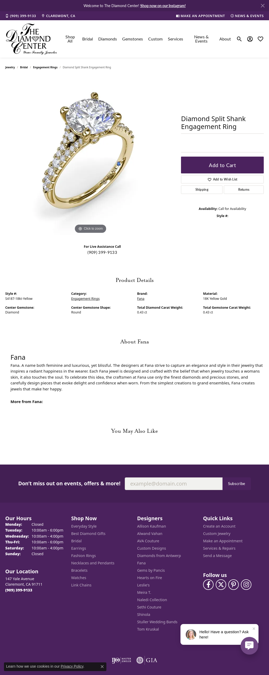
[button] (239, 39)
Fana (140, 298)
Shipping (202, 189)
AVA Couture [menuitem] (148, 540)
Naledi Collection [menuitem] (152, 599)
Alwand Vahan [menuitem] (149, 533)
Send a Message (217, 555)
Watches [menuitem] (78, 577)
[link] (20, 15)
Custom (155, 39)
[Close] (262, 5)
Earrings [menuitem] (78, 548)
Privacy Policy (72, 666)
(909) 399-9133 (102, 252)
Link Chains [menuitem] (81, 585)
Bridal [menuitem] (76, 540)
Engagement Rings (45, 67)
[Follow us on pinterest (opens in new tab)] (233, 584)
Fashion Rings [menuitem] (83, 555)
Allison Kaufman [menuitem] (151, 526)
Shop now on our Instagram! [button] (163, 5)
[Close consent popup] (102, 666)
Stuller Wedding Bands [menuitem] (157, 621)
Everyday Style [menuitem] (84, 526)
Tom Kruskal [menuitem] (148, 629)
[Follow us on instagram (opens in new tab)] (246, 584)
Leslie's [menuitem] (143, 585)
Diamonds (107, 39)
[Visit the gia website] (146, 660)
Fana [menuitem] (141, 562)
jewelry (10, 67)
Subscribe (236, 483)
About (225, 39)
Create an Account (219, 526)
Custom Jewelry (216, 533)
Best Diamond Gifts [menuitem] (88, 533)
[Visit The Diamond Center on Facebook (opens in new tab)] (208, 584)
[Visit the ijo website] (121, 660)
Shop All (70, 39)
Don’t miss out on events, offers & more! (69, 483)
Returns (244, 189)
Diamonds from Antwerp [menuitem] (159, 555)
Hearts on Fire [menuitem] (149, 577)
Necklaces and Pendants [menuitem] (92, 562)
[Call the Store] (18, 590)
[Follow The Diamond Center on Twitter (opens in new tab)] (221, 584)
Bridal (87, 39)
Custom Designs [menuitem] (151, 548)
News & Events (201, 39)
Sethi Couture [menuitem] (149, 607)
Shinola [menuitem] (143, 614)
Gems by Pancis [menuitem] (151, 570)
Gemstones (132, 39)
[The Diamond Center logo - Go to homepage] (31, 39)
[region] (90, 156)
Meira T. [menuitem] (144, 592)
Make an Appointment (222, 540)
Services (175, 39)
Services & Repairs (219, 548)
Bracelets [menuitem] (79, 570)
